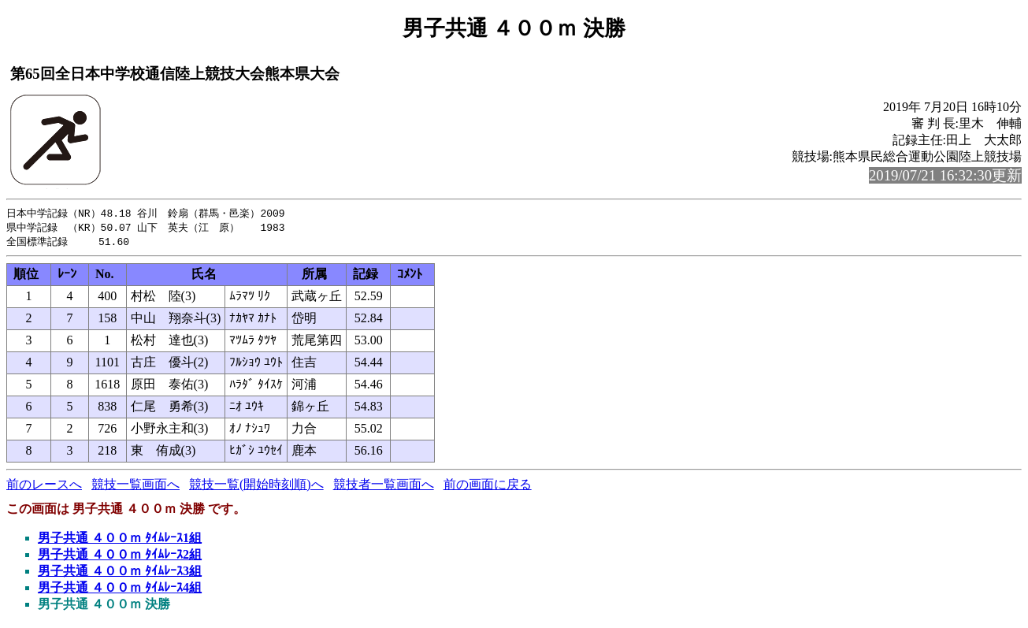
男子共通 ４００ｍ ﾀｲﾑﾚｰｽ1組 (120, 540)
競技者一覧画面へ (383, 486)
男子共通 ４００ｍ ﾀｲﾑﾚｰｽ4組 (120, 589)
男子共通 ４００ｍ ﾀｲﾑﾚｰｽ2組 (120, 556)
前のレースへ (44, 486)
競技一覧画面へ (135, 486)
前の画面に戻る (487, 486)
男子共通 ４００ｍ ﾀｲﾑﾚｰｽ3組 (120, 573)
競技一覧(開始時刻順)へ (256, 486)
